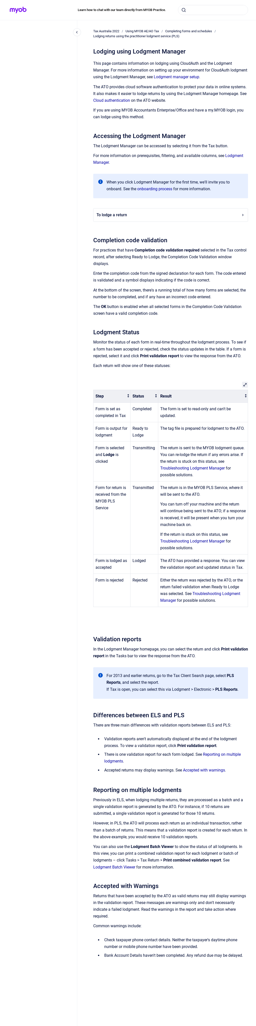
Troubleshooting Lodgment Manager (192, 468)
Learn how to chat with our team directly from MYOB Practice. (122, 10)
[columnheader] (112, 396)
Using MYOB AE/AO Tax (142, 31)
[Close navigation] (77, 32)
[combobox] (213, 10)
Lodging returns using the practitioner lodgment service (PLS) (136, 36)
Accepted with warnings (204, 770)
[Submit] (184, 10)
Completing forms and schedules (188, 31)
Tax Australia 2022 (106, 31)
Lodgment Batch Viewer (114, 867)
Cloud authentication (111, 100)
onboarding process (154, 188)
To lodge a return (170, 214)
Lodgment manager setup (176, 76)
